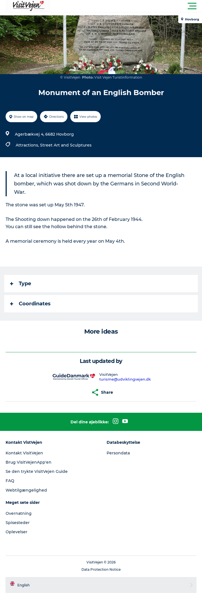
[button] (126, 6)
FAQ (10, 480)
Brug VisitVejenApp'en (28, 462)
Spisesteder (18, 522)
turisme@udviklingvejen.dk (125, 379)
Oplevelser (16, 531)
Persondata (118, 453)
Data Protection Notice (101, 569)
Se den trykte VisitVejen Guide (37, 471)
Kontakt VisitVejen (24, 453)
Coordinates (30, 304)
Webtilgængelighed (26, 490)
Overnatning (19, 513)
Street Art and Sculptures (65, 145)
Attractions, (28, 145)
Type (20, 283)
